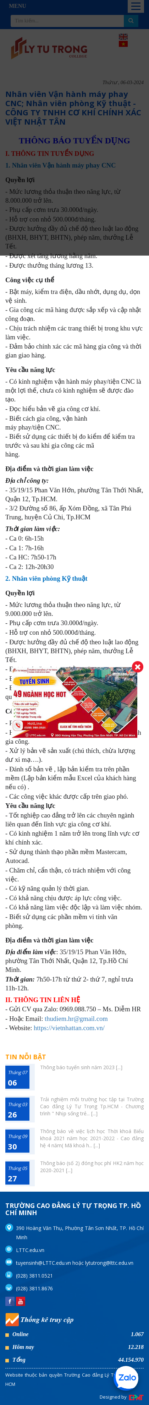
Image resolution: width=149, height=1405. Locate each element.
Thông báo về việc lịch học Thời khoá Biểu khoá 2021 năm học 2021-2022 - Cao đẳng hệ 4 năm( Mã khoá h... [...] (92, 1138)
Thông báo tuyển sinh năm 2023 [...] (81, 1067)
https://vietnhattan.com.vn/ (69, 1028)
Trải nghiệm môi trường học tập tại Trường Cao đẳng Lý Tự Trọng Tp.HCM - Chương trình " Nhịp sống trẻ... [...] (92, 1106)
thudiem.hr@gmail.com (76, 1018)
